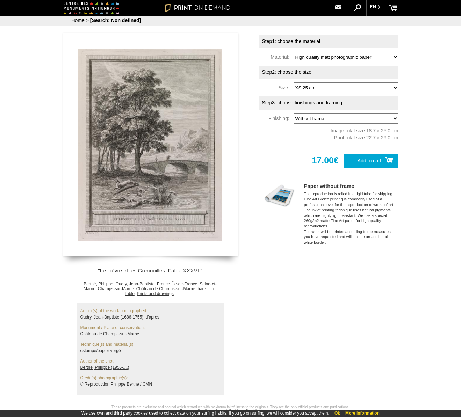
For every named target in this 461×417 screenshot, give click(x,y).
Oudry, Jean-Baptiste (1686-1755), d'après (119, 317)
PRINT (197, 8)
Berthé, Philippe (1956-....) (104, 367)
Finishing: (280, 118)
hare (201, 288)
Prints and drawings (155, 293)
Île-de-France (184, 283)
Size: (285, 87)
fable (130, 293)
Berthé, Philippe (98, 283)
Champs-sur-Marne (116, 288)
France (163, 283)
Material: (281, 57)
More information (362, 413)
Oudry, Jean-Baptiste (135, 283)
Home (78, 20)
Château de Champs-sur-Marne (165, 288)
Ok (337, 413)
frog (212, 288)
